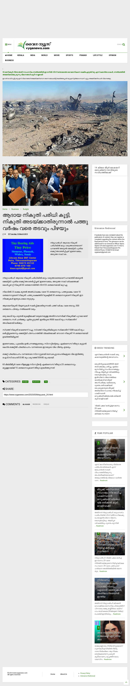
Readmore (103, 480)
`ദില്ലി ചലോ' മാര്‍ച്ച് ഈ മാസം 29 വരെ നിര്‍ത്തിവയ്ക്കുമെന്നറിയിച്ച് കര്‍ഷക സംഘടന (109, 544)
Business (15, 209)
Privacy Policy (85, 673)
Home (5, 209)
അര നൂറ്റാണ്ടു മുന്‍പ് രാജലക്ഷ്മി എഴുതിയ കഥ (109, 636)
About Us (63, 674)
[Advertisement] (65, 20)
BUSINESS (9, 60)
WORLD (44, 55)
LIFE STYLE (97, 55)
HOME (8, 55)
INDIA (32, 55)
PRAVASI (83, 55)
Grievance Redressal (87, 676)
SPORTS (69, 55)
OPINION (112, 55)
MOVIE (57, 55)
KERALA (20, 55)
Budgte (26, 209)
